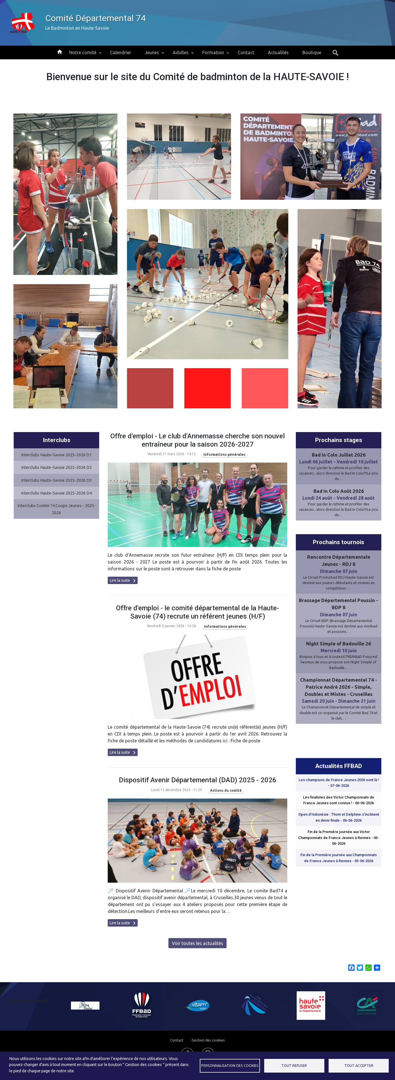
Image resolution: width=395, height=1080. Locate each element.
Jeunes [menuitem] (152, 54)
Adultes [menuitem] (181, 54)
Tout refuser (294, 1065)
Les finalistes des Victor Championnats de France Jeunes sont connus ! (338, 827)
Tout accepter (358, 1065)
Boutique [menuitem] (311, 52)
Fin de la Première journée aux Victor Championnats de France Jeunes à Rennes (338, 865)
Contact (176, 1040)
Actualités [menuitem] (278, 52)
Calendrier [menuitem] (120, 52)
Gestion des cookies (208, 1040)
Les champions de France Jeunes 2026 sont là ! (339, 810)
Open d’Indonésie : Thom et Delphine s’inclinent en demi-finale (338, 845)
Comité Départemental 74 (95, 18)
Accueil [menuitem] (59, 51)
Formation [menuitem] (213, 54)
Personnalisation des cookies (229, 1065)
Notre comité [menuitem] (82, 54)
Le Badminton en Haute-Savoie (77, 28)
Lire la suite (124, 607)
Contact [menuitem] (246, 52)
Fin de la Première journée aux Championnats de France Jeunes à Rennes (338, 885)
